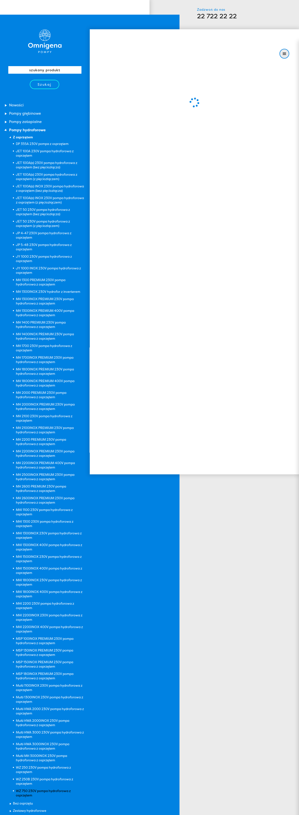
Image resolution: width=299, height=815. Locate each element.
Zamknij (129, 809)
